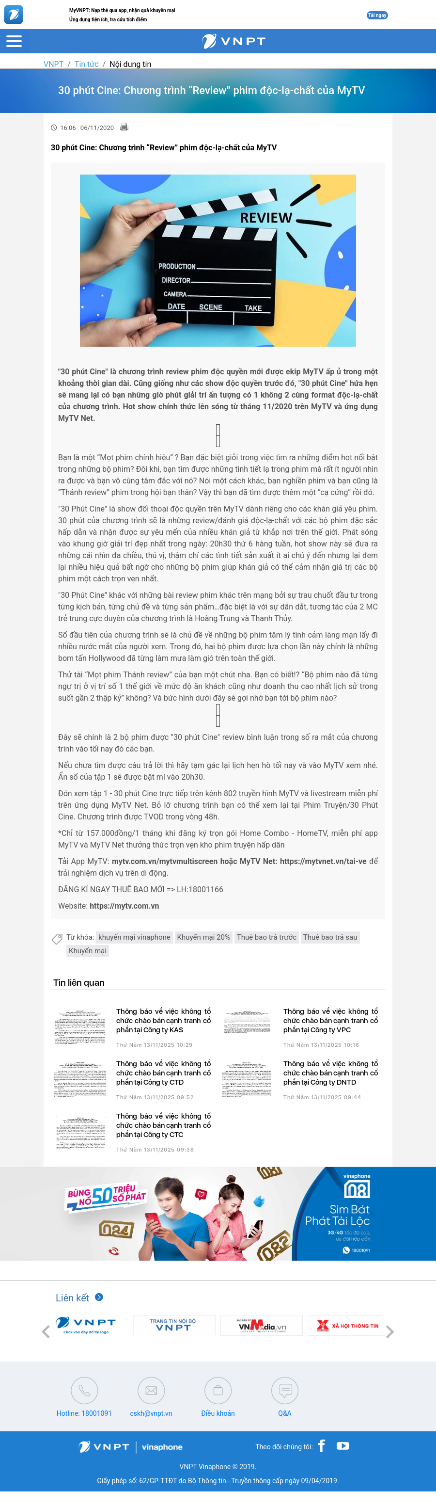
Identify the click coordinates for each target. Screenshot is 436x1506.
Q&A (284, 1413)
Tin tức (87, 64)
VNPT (53, 64)
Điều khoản (218, 1413)
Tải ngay (377, 15)
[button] (46, 1332)
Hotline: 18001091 (84, 1413)
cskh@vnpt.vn (151, 1413)
